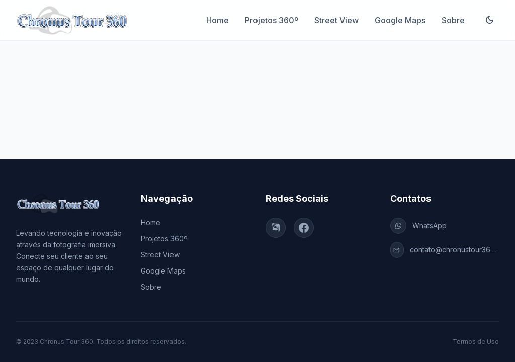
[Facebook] (304, 228)
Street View (336, 20)
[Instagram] (276, 228)
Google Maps (400, 20)
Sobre (453, 20)
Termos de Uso (476, 341)
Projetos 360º (271, 20)
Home (217, 20)
